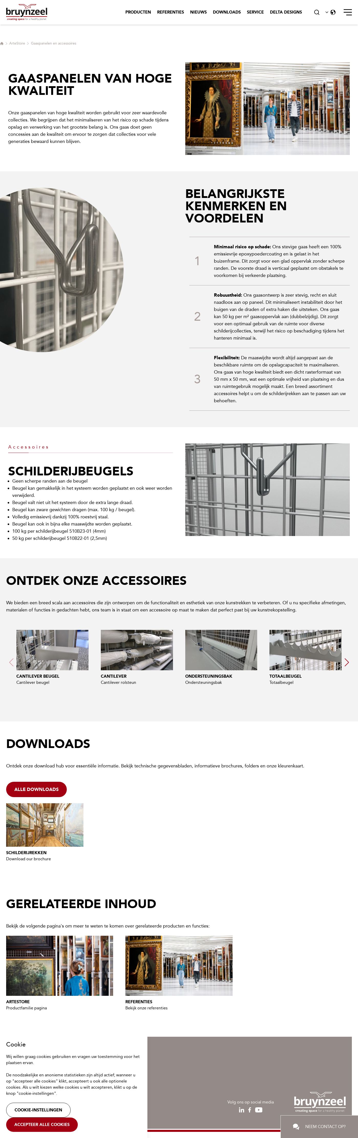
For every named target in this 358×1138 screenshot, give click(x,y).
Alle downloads (36, 789)
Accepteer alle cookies (42, 1124)
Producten (138, 12)
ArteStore (17, 43)
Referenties (170, 12)
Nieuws (198, 12)
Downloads (227, 12)
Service (255, 12)
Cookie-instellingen (38, 1110)
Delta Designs (286, 12)
